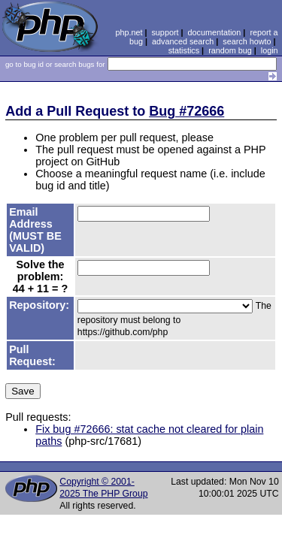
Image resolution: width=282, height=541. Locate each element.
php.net (128, 32)
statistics (183, 50)
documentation (214, 32)
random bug (230, 50)
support (164, 32)
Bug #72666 (186, 111)
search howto (247, 41)
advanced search (183, 41)
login (269, 50)
